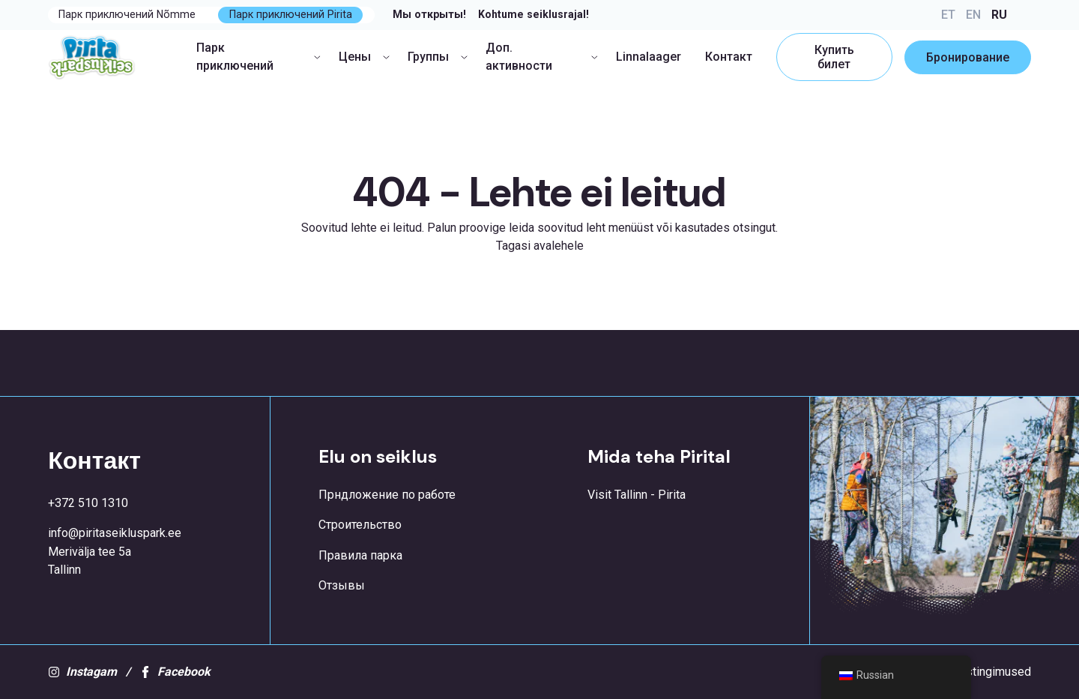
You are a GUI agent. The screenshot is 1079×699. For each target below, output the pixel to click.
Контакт (728, 57)
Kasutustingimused (980, 671)
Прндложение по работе (387, 495)
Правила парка (360, 555)
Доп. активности (542, 56)
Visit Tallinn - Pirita (636, 495)
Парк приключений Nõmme (127, 14)
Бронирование (967, 57)
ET (948, 15)
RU (999, 15)
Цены (364, 57)
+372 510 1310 (88, 503)
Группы (438, 57)
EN (973, 15)
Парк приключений (258, 56)
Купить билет (834, 57)
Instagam (82, 671)
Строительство (360, 525)
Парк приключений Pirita (290, 14)
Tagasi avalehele (540, 245)
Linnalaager (648, 57)
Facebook (175, 671)
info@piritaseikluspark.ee (114, 533)
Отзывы (341, 585)
